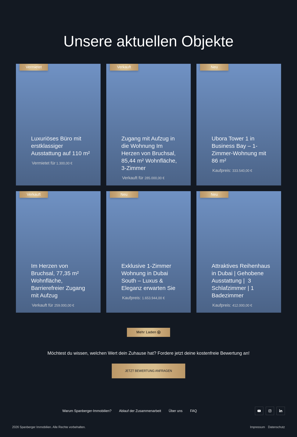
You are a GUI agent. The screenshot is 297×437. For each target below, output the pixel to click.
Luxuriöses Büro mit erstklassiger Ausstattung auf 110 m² (60, 145)
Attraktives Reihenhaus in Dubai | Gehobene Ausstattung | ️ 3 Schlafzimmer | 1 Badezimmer (241, 280)
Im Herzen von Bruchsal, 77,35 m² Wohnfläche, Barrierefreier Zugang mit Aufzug (58, 280)
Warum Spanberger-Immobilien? (86, 411)
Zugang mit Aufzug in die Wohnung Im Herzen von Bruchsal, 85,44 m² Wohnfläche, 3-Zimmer (149, 153)
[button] (148, 332)
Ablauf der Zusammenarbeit (140, 411)
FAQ (193, 411)
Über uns (176, 411)
